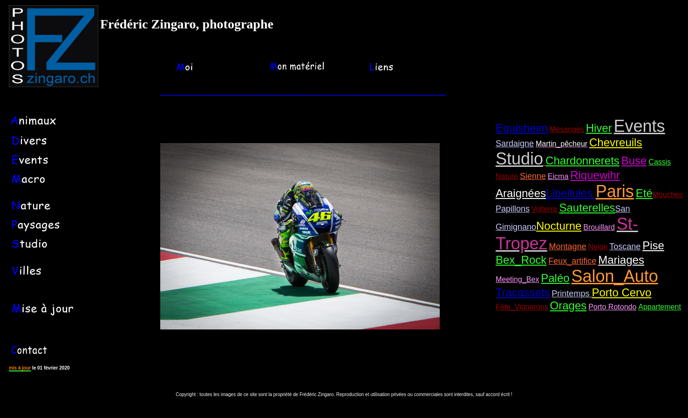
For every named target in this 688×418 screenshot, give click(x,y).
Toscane (624, 246)
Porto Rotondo (612, 307)
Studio (519, 158)
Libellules (571, 193)
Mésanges (567, 129)
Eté (644, 193)
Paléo (555, 278)
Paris (615, 191)
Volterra (545, 209)
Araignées (521, 193)
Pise (653, 245)
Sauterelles (587, 207)
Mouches (668, 195)
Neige (598, 247)
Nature (507, 176)
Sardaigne (515, 143)
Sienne (533, 176)
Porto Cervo (621, 292)
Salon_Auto (615, 276)
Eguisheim (522, 128)
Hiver (599, 128)
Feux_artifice (572, 261)
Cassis (659, 162)
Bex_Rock (521, 260)
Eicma (558, 176)
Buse (634, 160)
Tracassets (523, 292)
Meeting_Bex (517, 279)
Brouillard (599, 227)
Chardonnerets (582, 160)
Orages (568, 305)
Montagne (567, 246)
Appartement (659, 307)
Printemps (572, 293)
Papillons (513, 208)
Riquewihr (595, 175)
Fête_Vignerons (522, 307)
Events (639, 126)
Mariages (621, 260)
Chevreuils (615, 142)
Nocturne (558, 225)
